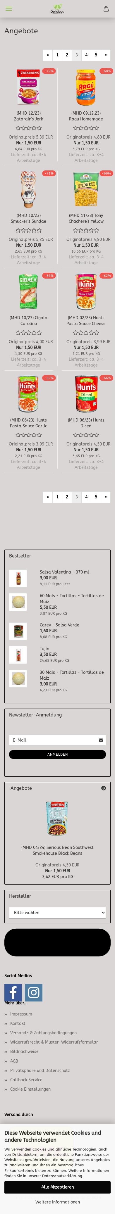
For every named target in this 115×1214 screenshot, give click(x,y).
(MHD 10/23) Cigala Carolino (28, 320)
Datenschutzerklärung (62, 1176)
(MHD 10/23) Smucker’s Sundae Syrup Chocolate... (28, 218)
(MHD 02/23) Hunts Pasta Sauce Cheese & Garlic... (86, 320)
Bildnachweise (24, 1051)
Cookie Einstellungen (30, 1089)
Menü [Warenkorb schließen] (9, 8)
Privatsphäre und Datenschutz (40, 1070)
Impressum (21, 1014)
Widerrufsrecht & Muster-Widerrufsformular (54, 1042)
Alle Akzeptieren (57, 1187)
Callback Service (26, 1079)
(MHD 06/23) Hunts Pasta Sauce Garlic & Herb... (28, 423)
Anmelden (57, 754)
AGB (14, 1061)
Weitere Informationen (57, 1202)
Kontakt (17, 1023)
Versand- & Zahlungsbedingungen (43, 1032)
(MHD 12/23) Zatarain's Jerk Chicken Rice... (28, 116)
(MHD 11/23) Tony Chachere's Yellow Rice (86, 218)
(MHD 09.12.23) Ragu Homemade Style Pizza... (86, 116)
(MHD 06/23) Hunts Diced (86, 423)
